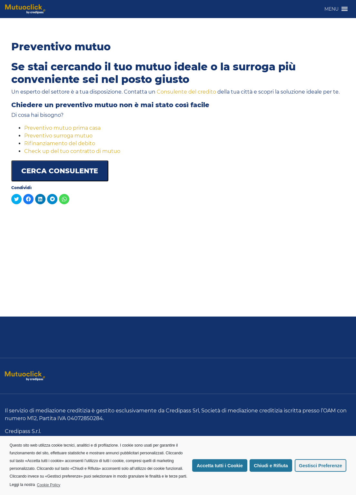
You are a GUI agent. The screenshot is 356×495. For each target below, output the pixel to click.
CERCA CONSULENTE (59, 171)
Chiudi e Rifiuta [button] (271, 465)
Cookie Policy (48, 485)
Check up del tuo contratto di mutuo (72, 151)
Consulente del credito (186, 92)
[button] (331, 9)
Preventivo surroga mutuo (58, 136)
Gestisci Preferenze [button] (320, 465)
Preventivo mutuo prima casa (62, 128)
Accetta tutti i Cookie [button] (220, 465)
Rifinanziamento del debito (59, 143)
